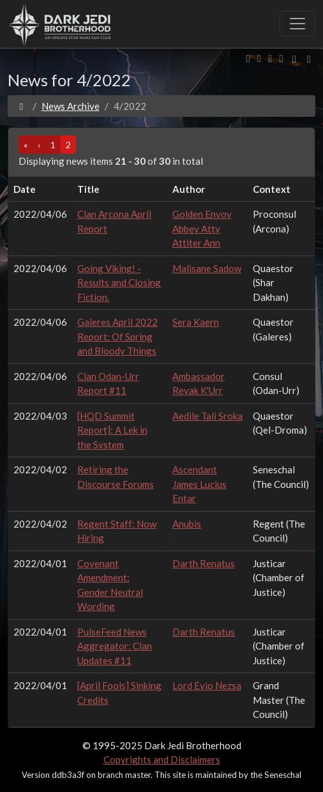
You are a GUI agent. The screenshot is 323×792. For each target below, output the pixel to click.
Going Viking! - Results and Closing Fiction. (119, 283)
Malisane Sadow (206, 268)
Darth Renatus (203, 563)
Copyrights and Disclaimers (161, 759)
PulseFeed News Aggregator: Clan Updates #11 (114, 646)
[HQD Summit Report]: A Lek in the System (112, 430)
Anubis (186, 523)
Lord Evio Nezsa (206, 685)
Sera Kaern (195, 322)
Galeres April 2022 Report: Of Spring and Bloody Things (117, 336)
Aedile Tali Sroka (207, 416)
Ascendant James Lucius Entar (199, 484)
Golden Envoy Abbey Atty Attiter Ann (202, 228)
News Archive (70, 106)
